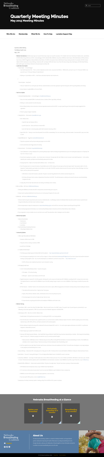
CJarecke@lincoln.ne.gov (36, 115)
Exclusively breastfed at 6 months (52, 411)
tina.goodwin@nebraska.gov (37, 148)
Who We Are (10, 34)
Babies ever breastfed (33, 411)
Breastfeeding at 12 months (71, 411)
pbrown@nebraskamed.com (38, 138)
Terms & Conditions (62, 455)
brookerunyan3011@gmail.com (63, 256)
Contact (8, 443)
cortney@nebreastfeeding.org (44, 96)
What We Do (35, 34)
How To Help (48, 34)
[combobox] (92, 5)
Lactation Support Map (64, 34)
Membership (23, 34)
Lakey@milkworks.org (41, 377)
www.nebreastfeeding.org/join (46, 205)
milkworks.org (85, 360)
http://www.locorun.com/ (71, 258)
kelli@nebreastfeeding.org (33, 186)
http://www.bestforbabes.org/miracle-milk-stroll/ (58, 253)
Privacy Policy (56, 455)
